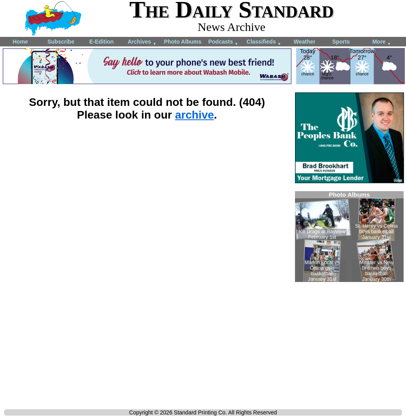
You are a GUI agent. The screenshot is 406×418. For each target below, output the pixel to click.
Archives (142, 42)
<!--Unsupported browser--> (349, 236)
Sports (341, 41)
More (381, 42)
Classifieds (264, 42)
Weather (304, 41)
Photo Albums (182, 41)
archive (194, 115)
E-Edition (101, 41)
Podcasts (223, 42)
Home (20, 41)
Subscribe (61, 41)
